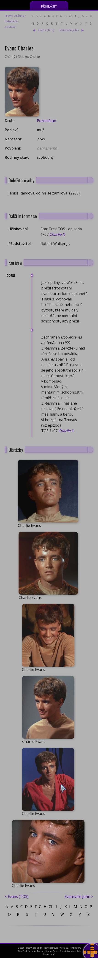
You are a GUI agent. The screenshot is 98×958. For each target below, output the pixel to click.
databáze (11, 21)
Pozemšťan (46, 120)
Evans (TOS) (46, 30)
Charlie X (57, 234)
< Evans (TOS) (16, 896)
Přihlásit (49, 6)
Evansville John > (79, 896)
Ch (71, 16)
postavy (10, 27)
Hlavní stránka (14, 16)
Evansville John (69, 30)
